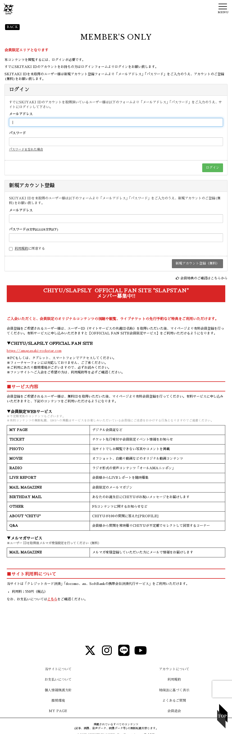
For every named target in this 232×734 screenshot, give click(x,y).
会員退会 (174, 711)
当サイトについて (58, 669)
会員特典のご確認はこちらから (204, 278)
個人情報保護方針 (58, 690)
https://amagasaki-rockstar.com (34, 350)
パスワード (17, 133)
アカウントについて (174, 669)
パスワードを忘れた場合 (26, 149)
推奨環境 (58, 700)
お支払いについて (58, 679)
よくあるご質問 (174, 700)
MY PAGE (58, 711)
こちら (52, 599)
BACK (12, 27)
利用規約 (21, 248)
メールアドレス (21, 114)
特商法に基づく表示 (174, 690)
